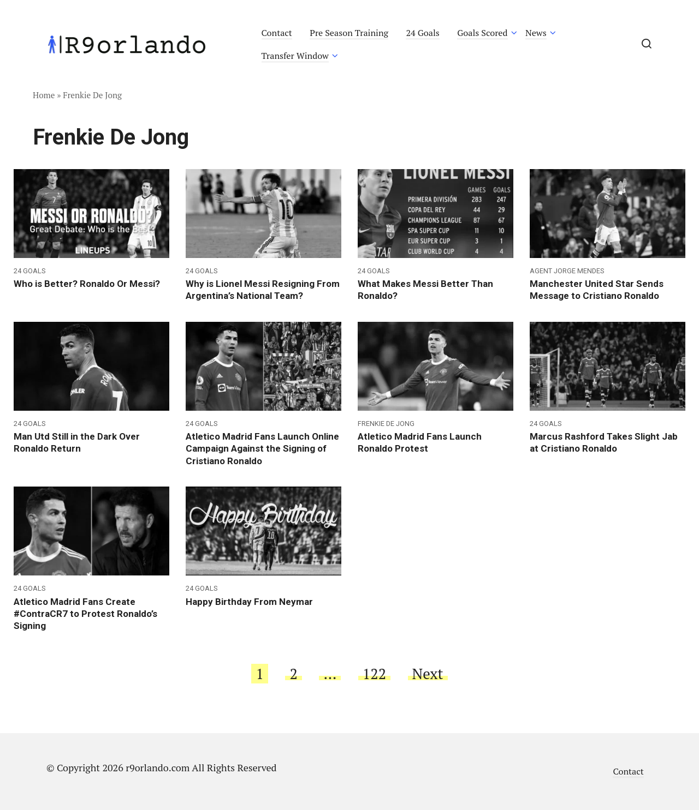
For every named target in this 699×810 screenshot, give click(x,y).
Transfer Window (295, 56)
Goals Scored (482, 33)
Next (427, 673)
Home (44, 94)
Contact (277, 33)
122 (374, 673)
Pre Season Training (349, 33)
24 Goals (422, 33)
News (536, 33)
